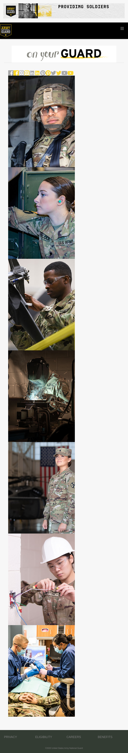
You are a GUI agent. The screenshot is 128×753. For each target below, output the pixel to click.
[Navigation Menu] (122, 28)
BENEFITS (105, 737)
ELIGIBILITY (43, 737)
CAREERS (73, 737)
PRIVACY (10, 737)
